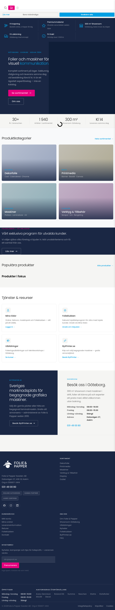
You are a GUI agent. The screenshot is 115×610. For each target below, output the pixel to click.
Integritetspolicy (85, 606)
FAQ (62, 538)
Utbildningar (66, 525)
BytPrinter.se (66, 535)
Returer (5, 528)
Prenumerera (10, 565)
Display (63, 476)
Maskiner (64, 470)
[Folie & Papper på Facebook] (4, 505)
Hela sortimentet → (104, 138)
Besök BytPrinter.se (23, 423)
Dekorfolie (64, 463)
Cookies (109, 606)
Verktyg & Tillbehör (69, 473)
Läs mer (11, 251)
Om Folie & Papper (69, 519)
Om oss (16, 101)
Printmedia (65, 466)
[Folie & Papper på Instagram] (11, 505)
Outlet (63, 479)
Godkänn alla (87, 14)
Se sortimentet (21, 93)
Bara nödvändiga (30, 14)
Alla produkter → (105, 265)
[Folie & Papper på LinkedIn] (17, 505)
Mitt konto (6, 519)
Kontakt (5, 535)
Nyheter (63, 528)
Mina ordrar (7, 522)
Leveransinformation (11, 525)
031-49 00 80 (73, 425)
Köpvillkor (99, 606)
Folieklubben (8, 532)
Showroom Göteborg (70, 522)
